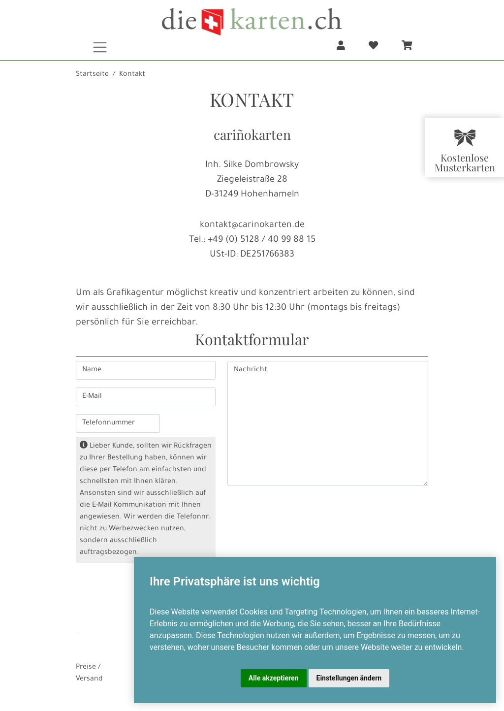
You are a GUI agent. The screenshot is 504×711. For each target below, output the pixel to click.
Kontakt (132, 75)
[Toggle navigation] (100, 47)
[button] (341, 47)
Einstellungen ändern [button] (349, 678)
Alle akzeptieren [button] (274, 678)
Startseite (92, 75)
